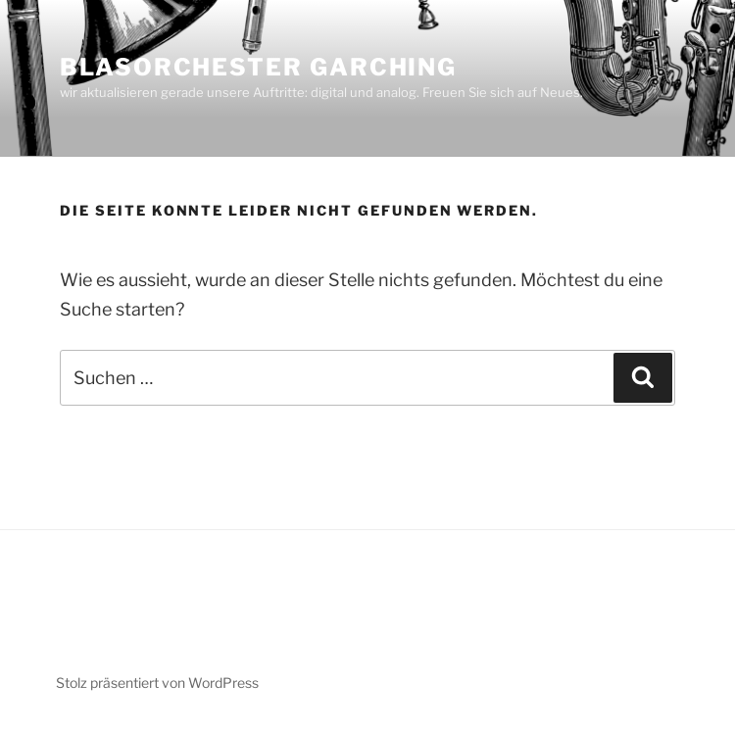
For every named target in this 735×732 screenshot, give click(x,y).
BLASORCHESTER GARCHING (258, 67)
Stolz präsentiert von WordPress (157, 682)
